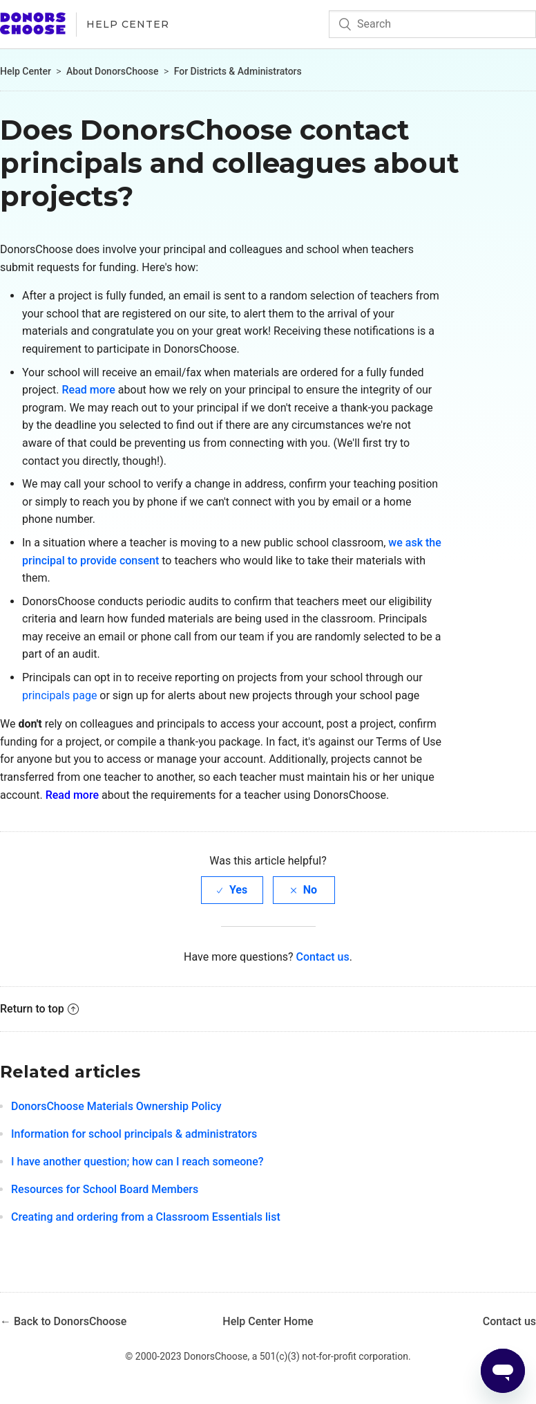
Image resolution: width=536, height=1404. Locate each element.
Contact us (323, 956)
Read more (88, 389)
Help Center (127, 24)
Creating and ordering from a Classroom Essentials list (145, 1216)
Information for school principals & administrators (134, 1133)
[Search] (432, 24)
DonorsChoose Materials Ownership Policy (116, 1106)
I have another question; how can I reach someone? (137, 1161)
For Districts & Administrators (238, 71)
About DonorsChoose (112, 71)
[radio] (232, 889)
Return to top (39, 1008)
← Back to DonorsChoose (63, 1321)
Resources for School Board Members (104, 1189)
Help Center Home (267, 1321)
